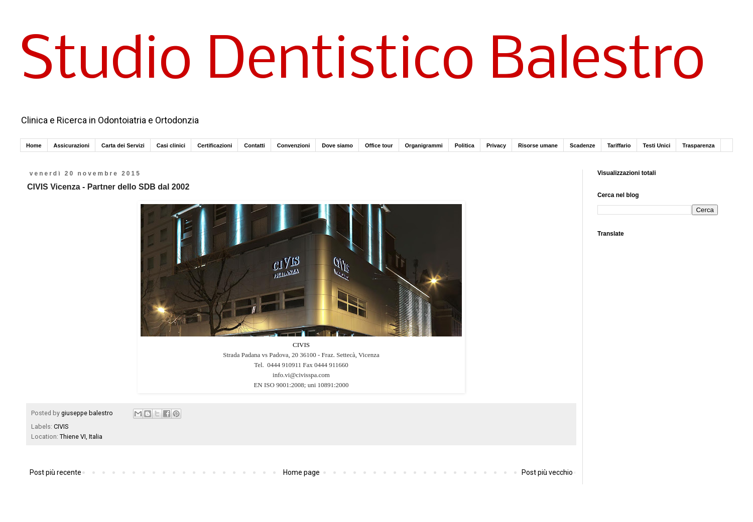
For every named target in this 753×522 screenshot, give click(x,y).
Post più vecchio (547, 472)
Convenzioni (293, 145)
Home (34, 145)
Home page (301, 472)
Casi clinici (171, 145)
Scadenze (582, 145)
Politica (464, 145)
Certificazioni (214, 145)
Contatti (254, 145)
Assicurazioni (72, 145)
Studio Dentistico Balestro (362, 62)
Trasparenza (698, 145)
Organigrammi (424, 145)
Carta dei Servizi (123, 145)
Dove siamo (337, 145)
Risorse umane (538, 145)
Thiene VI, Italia (81, 436)
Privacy (496, 145)
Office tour (379, 145)
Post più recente (55, 472)
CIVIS (301, 345)
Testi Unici (657, 145)
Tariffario (619, 145)
